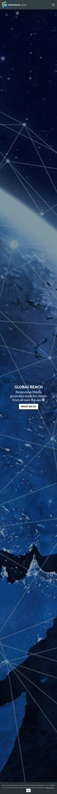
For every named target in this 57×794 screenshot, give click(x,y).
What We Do (28, 406)
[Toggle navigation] (52, 5)
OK (28, 790)
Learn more (50, 788)
